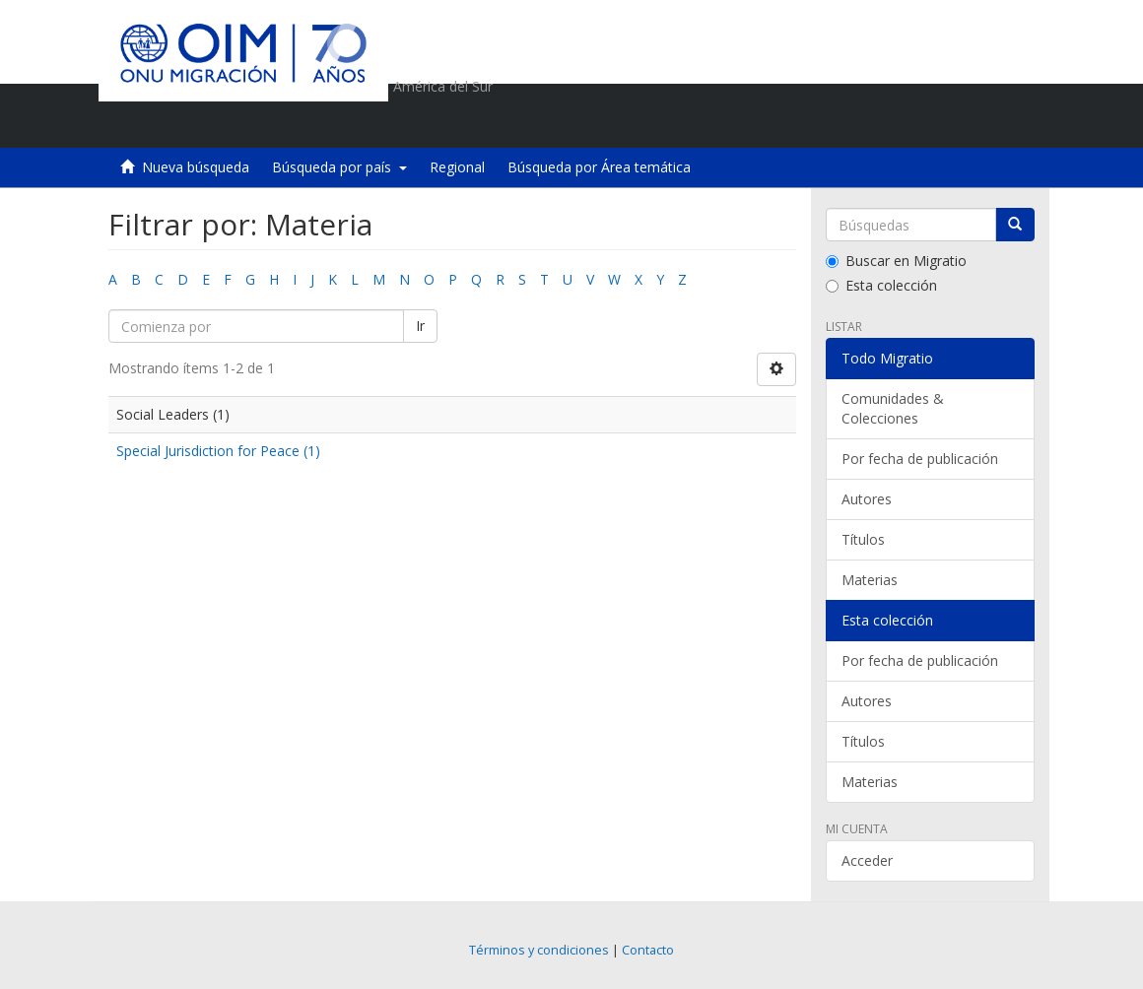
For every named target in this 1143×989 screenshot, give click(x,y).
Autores (866, 499)
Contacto (648, 950)
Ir (420, 325)
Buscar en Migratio (896, 260)
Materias (869, 579)
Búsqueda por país (339, 167)
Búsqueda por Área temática (599, 167)
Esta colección (881, 285)
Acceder (867, 860)
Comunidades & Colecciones (892, 408)
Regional (457, 167)
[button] (907, 123)
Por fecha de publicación (919, 458)
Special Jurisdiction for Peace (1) (218, 450)
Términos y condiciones (539, 950)
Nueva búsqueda (195, 167)
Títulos (863, 539)
